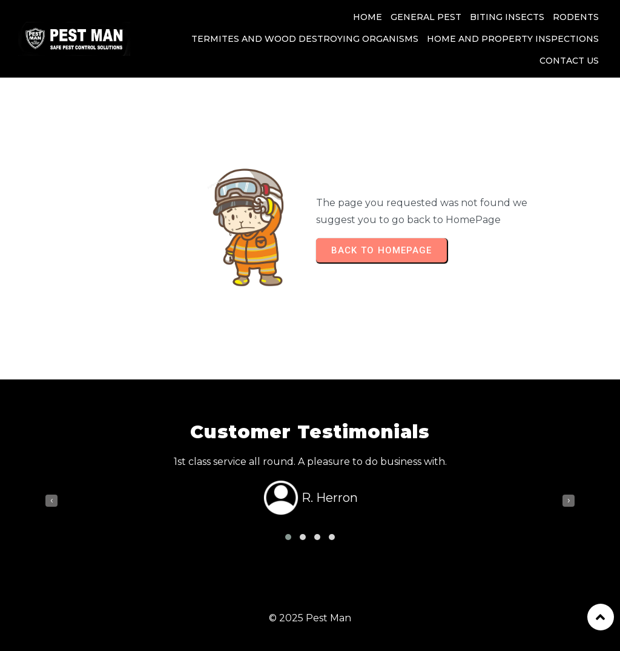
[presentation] (51, 501)
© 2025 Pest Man (310, 618)
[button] (288, 537)
